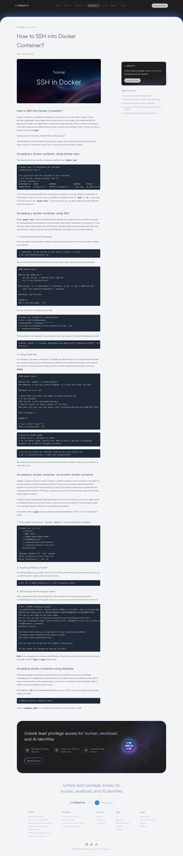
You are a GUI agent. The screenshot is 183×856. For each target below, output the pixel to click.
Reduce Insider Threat (70, 816)
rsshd (36, 511)
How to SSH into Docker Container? (136, 96)
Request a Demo (160, 6)
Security (143, 823)
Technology (101, 823)
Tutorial (118, 830)
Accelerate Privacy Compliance (74, 823)
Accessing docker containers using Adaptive (140, 113)
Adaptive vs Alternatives (37, 836)
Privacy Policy (145, 816)
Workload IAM (33, 830)
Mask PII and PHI (68, 820)
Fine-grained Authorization (38, 820)
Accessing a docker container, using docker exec (142, 99)
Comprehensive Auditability (38, 826)
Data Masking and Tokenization (40, 823)
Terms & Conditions (147, 820)
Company (119, 826)
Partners (143, 826)
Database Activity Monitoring (39, 833)
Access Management (36, 816)
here (36, 130)
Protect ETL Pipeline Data (71, 826)
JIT (31, 690)
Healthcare (101, 820)
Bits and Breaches (123, 823)
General (119, 820)
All (117, 816)
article (19, 369)
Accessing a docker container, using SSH (139, 103)
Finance (99, 816)
